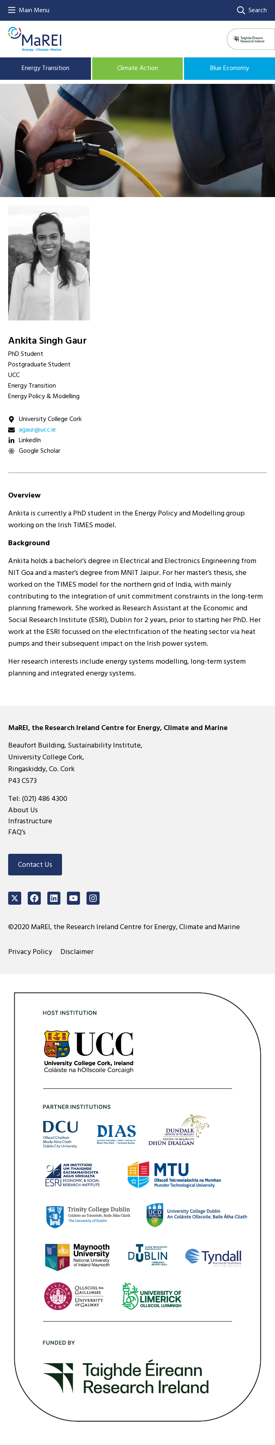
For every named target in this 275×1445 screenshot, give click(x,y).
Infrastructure (30, 821)
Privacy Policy (30, 952)
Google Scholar (39, 450)
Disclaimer (76, 952)
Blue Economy (229, 68)
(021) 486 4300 (44, 799)
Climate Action (137, 68)
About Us (23, 810)
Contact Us (35, 865)
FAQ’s (17, 832)
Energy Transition (45, 68)
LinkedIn (30, 440)
